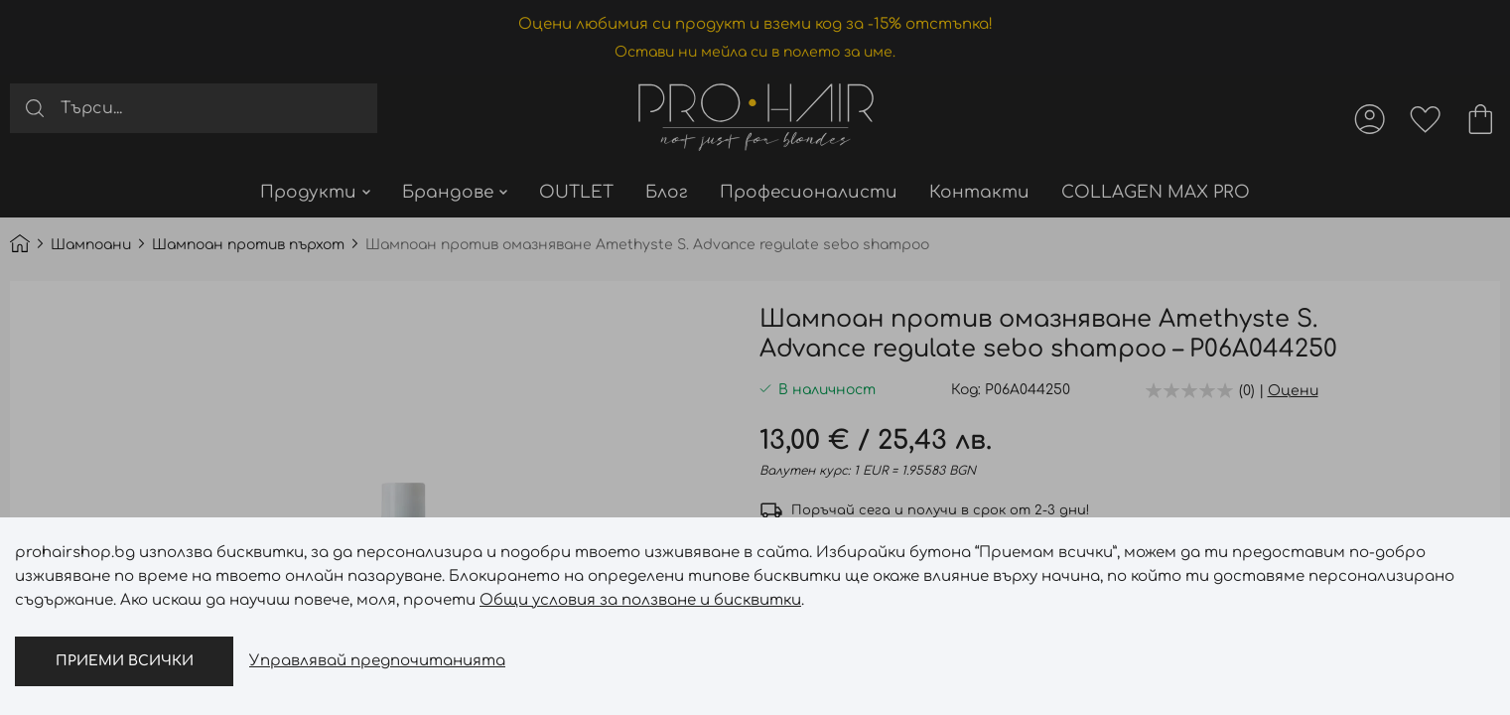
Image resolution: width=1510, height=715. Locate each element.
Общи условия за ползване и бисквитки (640, 600)
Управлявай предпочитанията (377, 660)
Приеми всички (125, 660)
